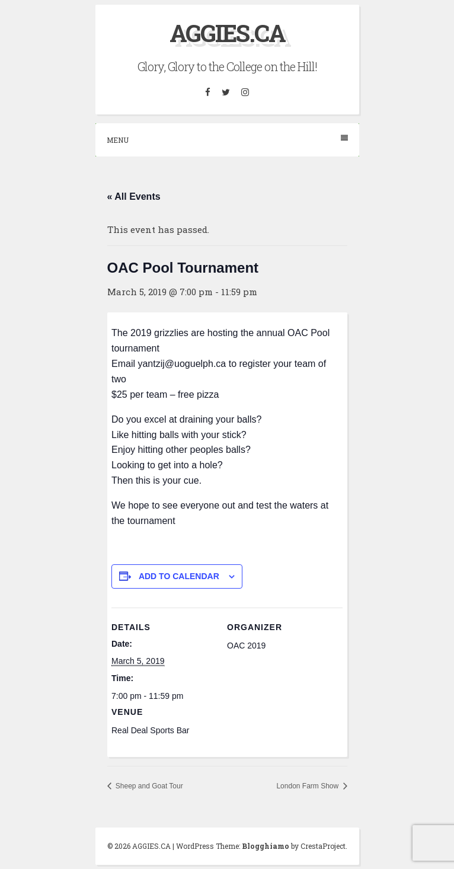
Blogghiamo (265, 846)
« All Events (134, 196)
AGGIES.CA (227, 33)
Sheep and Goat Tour (148, 786)
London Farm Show (308, 786)
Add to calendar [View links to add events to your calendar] (179, 576)
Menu (227, 140)
